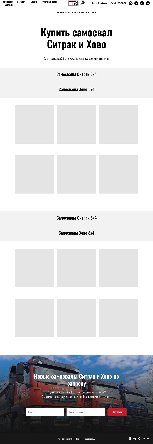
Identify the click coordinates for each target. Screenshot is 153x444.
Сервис (34, 1)
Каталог (21, 1)
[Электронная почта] (143, 439)
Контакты (9, 4)
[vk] (148, 3)
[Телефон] (142, 3)
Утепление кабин (49, 1)
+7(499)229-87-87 (117, 3)
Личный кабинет (99, 3)
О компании (8, 1)
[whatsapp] (131, 3)
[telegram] (136, 3)
